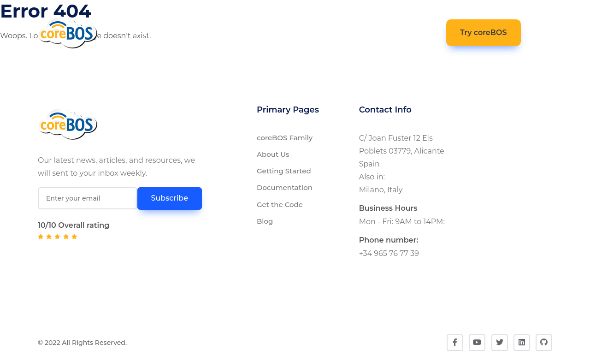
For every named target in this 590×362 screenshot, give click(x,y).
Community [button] (352, 32)
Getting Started (284, 170)
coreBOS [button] (147, 32)
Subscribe (169, 198)
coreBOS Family (285, 137)
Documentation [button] (214, 32)
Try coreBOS (483, 32)
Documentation (285, 187)
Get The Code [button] (294, 31)
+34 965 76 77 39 (389, 253)
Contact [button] (414, 31)
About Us (273, 154)
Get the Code (280, 204)
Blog (265, 221)
